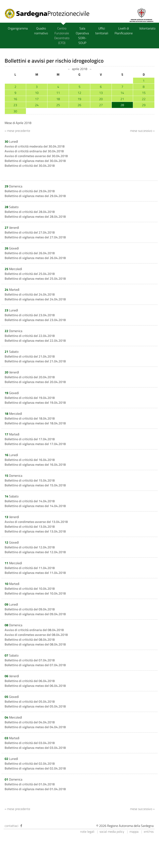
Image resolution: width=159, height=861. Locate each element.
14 (122, 92)
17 (37, 99)
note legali (87, 831)
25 (58, 105)
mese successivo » (142, 130)
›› (90, 69)
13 (101, 92)
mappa (133, 831)
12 (79, 92)
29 (144, 105)
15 (144, 92)
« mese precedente (17, 130)
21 (122, 99)
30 (15, 111)
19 (79, 99)
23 (15, 105)
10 (37, 92)
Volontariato (147, 28)
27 (101, 105)
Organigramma (18, 28)
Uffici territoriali (101, 31)
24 (37, 105)
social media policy (112, 831)
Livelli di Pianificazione (124, 31)
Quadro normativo (41, 31)
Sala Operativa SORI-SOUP (82, 35)
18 (58, 99)
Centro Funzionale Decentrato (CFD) (61, 35)
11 (58, 92)
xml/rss (149, 831)
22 (144, 99)
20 (101, 99)
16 (15, 99)
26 (79, 105)
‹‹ (69, 69)
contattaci (11, 825)
